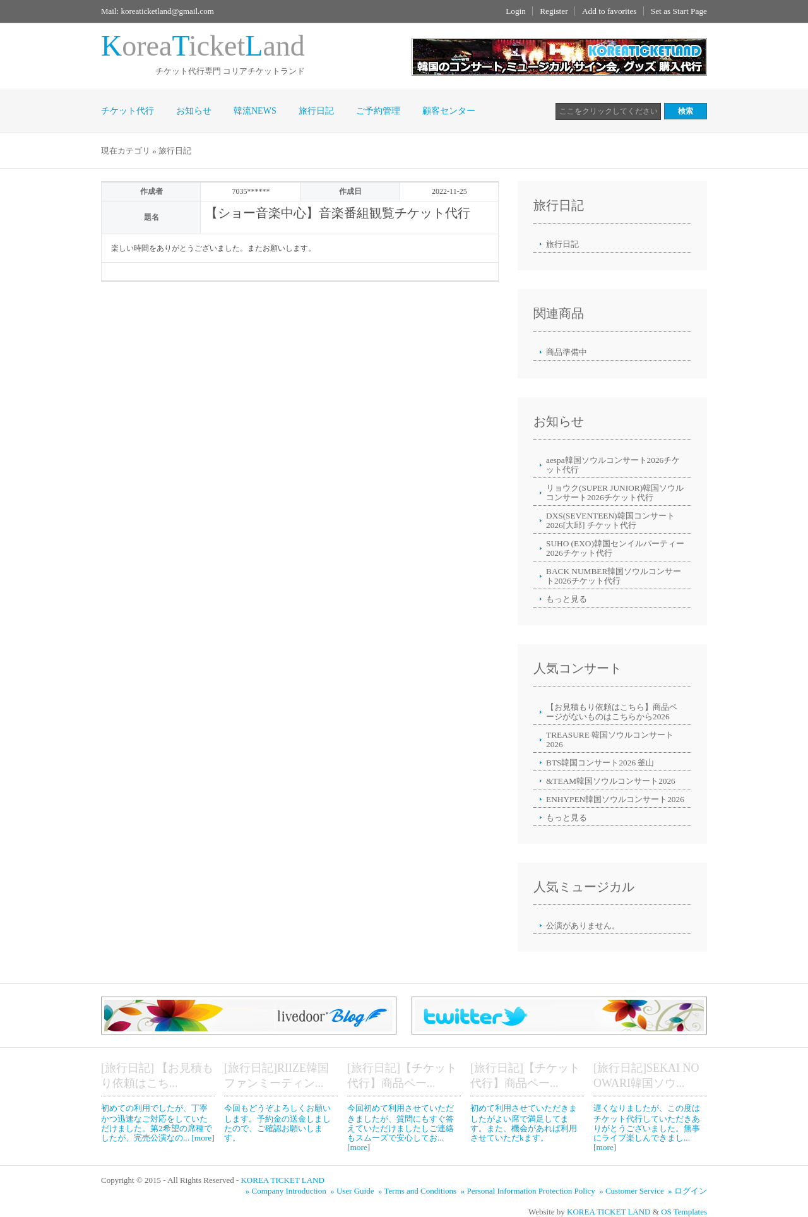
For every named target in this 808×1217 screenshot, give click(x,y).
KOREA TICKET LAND (282, 1180)
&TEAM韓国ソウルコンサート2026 (610, 781)
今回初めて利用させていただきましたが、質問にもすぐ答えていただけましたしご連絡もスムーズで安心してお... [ (400, 1127)
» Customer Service (632, 1191)
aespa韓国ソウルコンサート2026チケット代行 (613, 464)
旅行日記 (316, 111)
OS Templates (684, 1211)
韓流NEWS (255, 111)
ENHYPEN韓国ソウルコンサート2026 (615, 799)
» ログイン (687, 1191)
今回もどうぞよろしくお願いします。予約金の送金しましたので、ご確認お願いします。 (277, 1122)
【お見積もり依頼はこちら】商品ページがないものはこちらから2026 (611, 711)
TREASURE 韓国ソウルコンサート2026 (610, 739)
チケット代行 (127, 111)
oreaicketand (203, 46)
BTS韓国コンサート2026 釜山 (600, 762)
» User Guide (353, 1191)
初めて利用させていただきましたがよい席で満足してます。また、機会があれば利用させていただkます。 (523, 1122)
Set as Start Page (679, 11)
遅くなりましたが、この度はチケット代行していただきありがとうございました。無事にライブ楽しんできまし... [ (646, 1127)
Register (553, 11)
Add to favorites (609, 11)
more (202, 1137)
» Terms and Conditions (418, 1191)
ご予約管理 (378, 111)
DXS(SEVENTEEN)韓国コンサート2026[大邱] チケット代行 (610, 520)
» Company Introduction (287, 1191)
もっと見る (566, 599)
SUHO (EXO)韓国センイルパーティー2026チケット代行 (615, 548)
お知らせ (193, 111)
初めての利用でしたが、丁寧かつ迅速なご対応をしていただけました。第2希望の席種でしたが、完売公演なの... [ (156, 1122)
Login (516, 11)
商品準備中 (566, 352)
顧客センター (448, 111)
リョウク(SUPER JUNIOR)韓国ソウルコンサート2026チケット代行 (615, 492)
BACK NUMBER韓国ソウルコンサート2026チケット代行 (613, 576)
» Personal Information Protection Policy (529, 1191)
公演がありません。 (583, 925)
